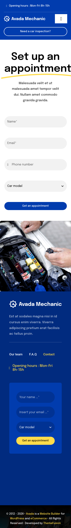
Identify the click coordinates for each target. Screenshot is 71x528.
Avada (30, 514)
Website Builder (50, 514)
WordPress (17, 518)
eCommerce (38, 518)
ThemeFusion (52, 523)
